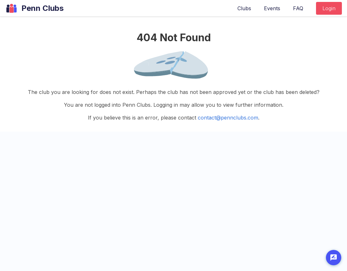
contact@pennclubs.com (228, 117)
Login (328, 8)
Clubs (244, 8)
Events (272, 8)
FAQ (298, 8)
